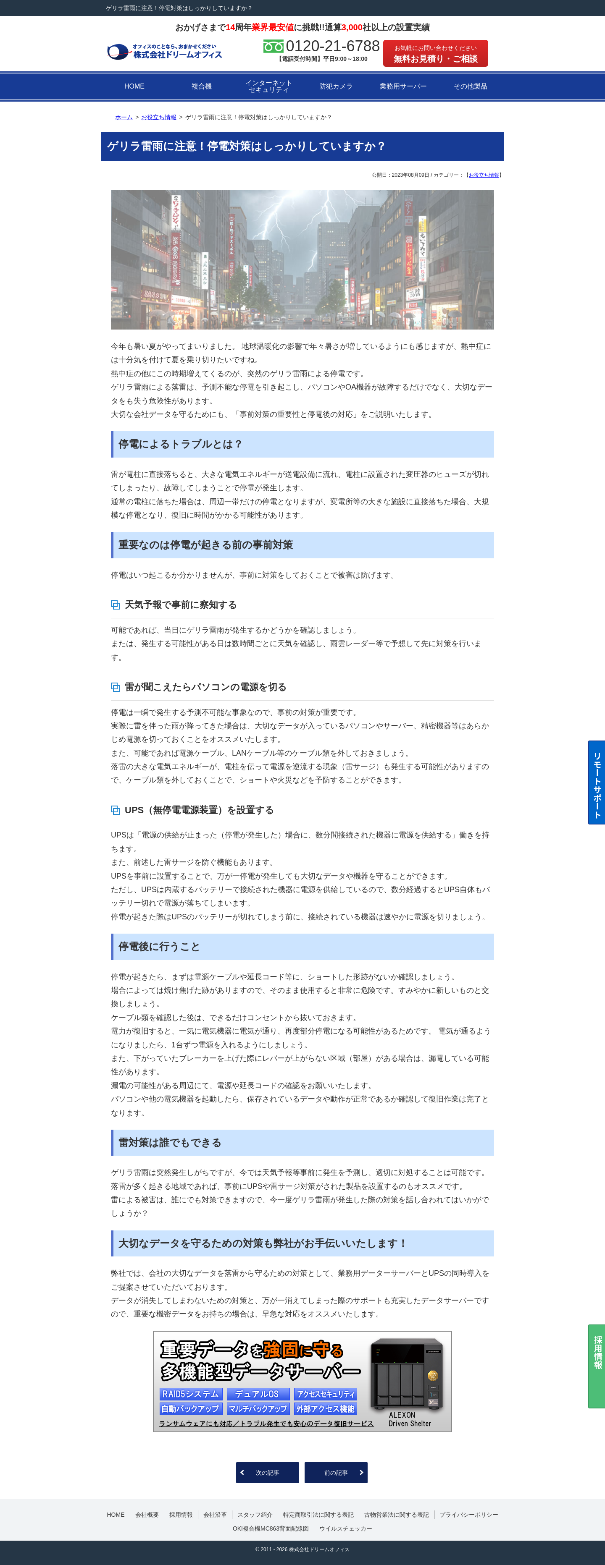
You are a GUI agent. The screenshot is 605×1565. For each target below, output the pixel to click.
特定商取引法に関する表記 (318, 1515)
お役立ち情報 (484, 175)
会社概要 (147, 1515)
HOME (134, 86)
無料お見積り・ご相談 (436, 53)
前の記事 (336, 1472)
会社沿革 (215, 1515)
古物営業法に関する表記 (396, 1515)
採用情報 (181, 1515)
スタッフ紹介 (255, 1515)
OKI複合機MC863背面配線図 (271, 1528)
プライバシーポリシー (468, 1515)
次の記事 (267, 1472)
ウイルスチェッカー (345, 1528)
